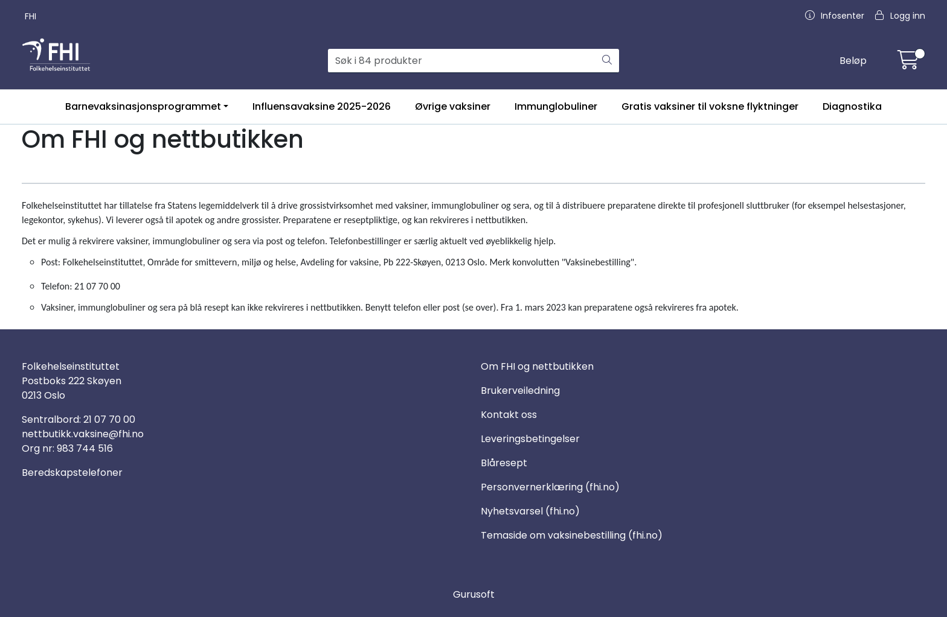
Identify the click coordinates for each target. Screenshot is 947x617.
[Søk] (462, 61)
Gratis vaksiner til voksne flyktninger (709, 106)
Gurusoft (474, 594)
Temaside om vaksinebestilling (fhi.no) (572, 535)
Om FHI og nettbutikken (537, 366)
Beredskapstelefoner (72, 472)
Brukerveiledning (520, 390)
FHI (30, 16)
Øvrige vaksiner (452, 106)
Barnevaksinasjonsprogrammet (143, 106)
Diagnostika (852, 106)
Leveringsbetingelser (530, 439)
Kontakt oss (509, 415)
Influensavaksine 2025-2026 (321, 106)
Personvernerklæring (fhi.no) (550, 487)
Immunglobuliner (556, 106)
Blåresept (504, 463)
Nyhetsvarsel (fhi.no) (530, 511)
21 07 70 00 (109, 419)
